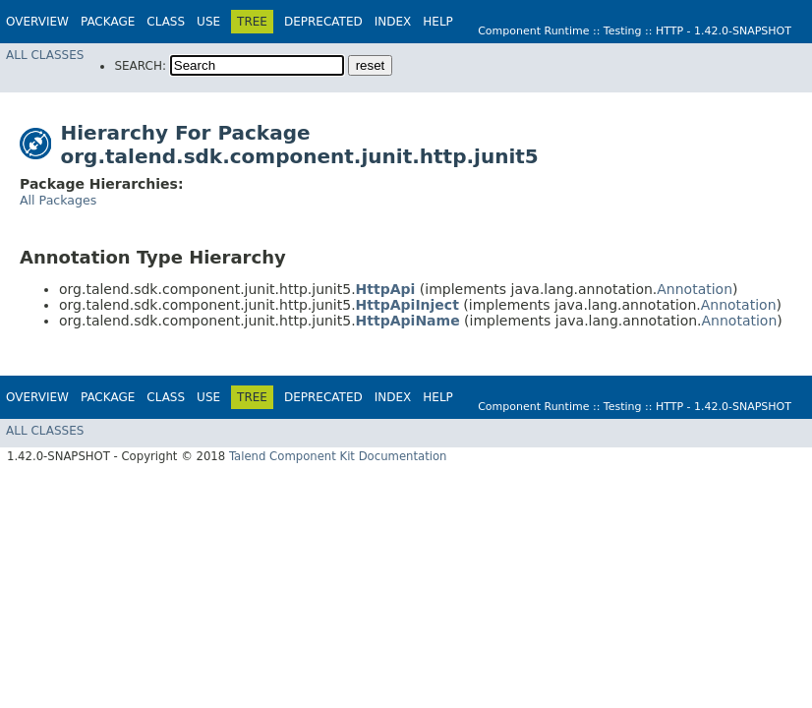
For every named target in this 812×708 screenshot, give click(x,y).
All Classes (45, 55)
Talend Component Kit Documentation (338, 456)
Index (393, 22)
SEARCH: (140, 66)
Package (108, 22)
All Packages (58, 200)
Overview (37, 22)
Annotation (694, 289)
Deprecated (323, 22)
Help (438, 22)
